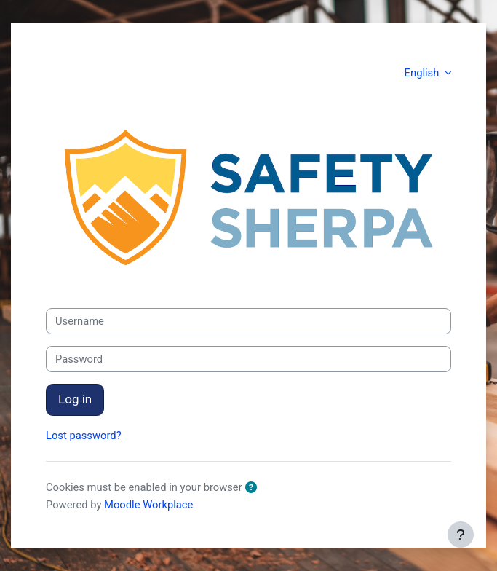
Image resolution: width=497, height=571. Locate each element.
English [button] (423, 72)
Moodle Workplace (148, 504)
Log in (75, 399)
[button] (253, 488)
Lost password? (84, 435)
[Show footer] (461, 534)
